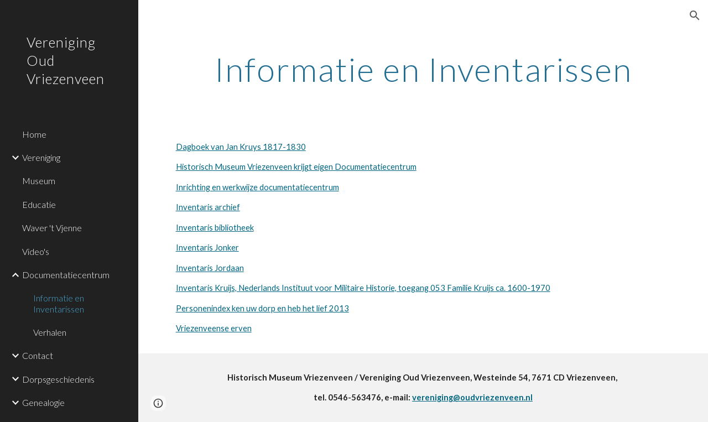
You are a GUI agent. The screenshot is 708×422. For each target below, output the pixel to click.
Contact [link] (37, 355)
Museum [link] (38, 180)
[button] (694, 15)
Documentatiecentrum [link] (66, 274)
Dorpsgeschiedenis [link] (58, 379)
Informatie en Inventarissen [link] (58, 303)
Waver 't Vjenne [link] (52, 227)
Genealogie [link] (43, 402)
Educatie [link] (39, 204)
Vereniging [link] (41, 157)
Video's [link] (35, 251)
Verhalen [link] (49, 332)
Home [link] (34, 134)
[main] (423, 69)
